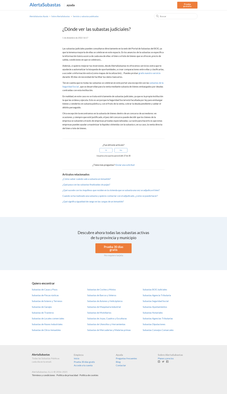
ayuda (71, 5)
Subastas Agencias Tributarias (158, 318)
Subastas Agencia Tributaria (157, 295)
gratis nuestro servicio (150, 73)
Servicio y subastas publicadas (86, 16)
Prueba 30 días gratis (84, 361)
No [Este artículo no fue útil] (121, 150)
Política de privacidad (67, 375)
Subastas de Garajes (42, 306)
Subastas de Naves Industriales (47, 324)
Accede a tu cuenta (83, 365)
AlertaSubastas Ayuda (39, 16)
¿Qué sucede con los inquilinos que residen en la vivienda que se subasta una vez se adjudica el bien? (111, 190)
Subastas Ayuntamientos (155, 306)
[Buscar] (175, 16)
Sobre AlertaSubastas (60, 16)
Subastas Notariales (153, 312)
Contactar (121, 365)
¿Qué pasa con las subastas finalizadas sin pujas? (86, 184)
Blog (118, 361)
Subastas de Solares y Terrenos (47, 301)
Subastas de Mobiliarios (99, 312)
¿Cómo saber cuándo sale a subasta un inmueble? (86, 178)
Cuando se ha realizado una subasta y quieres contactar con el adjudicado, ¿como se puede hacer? (110, 195)
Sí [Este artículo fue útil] (106, 150)
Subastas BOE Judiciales (155, 289)
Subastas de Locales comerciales (48, 318)
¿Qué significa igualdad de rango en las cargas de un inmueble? (93, 201)
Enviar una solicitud (124, 164)
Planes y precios (166, 358)
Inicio (76, 358)
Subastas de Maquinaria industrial (104, 306)
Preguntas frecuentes (126, 358)
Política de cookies (88, 375)
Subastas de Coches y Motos (101, 289)
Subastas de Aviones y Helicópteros (105, 301)
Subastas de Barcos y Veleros (101, 295)
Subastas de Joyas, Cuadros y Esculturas (107, 318)
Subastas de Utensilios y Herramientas (106, 324)
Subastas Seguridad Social (156, 301)
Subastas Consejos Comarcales (158, 330)
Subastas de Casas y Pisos (44, 289)
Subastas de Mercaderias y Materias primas (109, 330)
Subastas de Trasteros (43, 312)
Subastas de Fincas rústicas (45, 295)
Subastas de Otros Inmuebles (46, 330)
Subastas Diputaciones (154, 324)
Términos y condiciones (43, 375)
